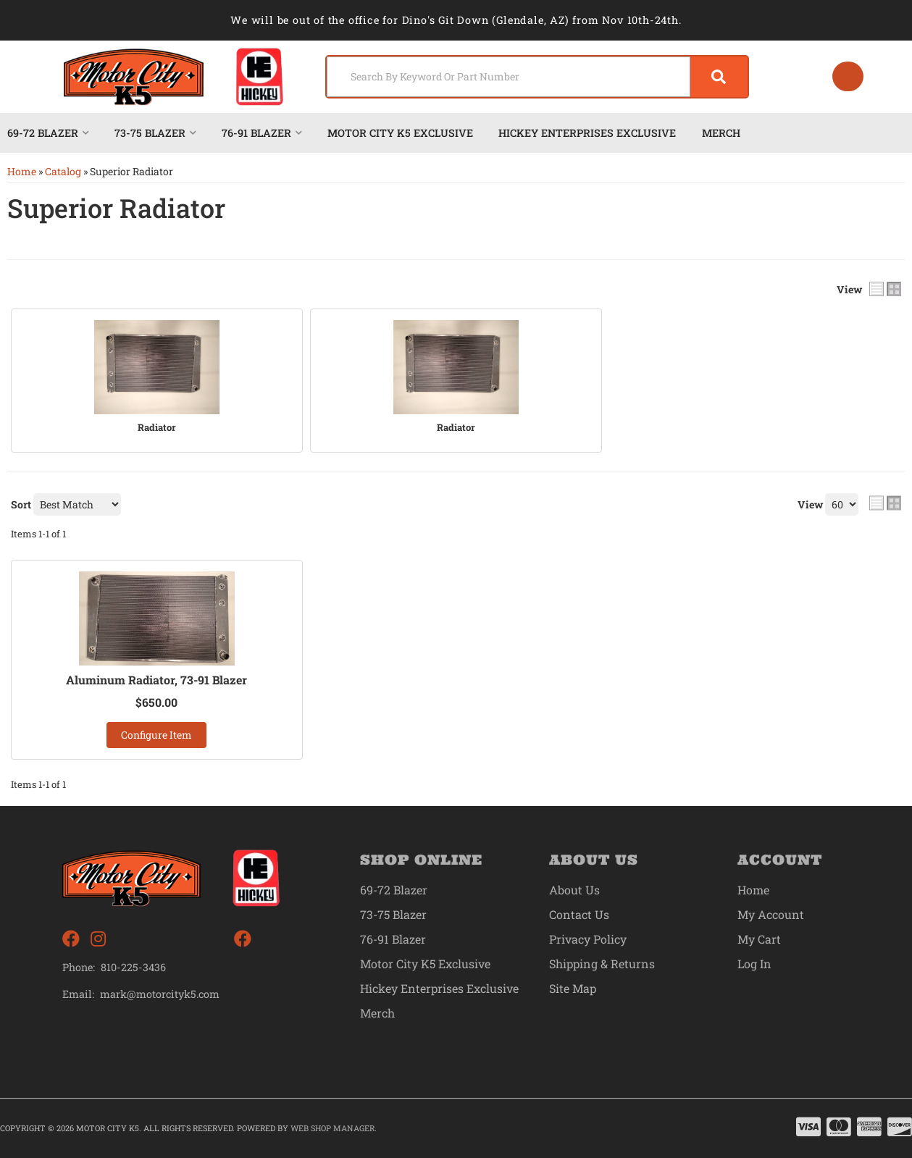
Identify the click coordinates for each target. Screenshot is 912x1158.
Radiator (157, 427)
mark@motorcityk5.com (160, 994)
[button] (537, 76)
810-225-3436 (133, 967)
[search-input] (508, 76)
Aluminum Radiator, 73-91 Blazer (157, 680)
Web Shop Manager (332, 1128)
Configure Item (156, 735)
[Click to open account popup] (847, 77)
